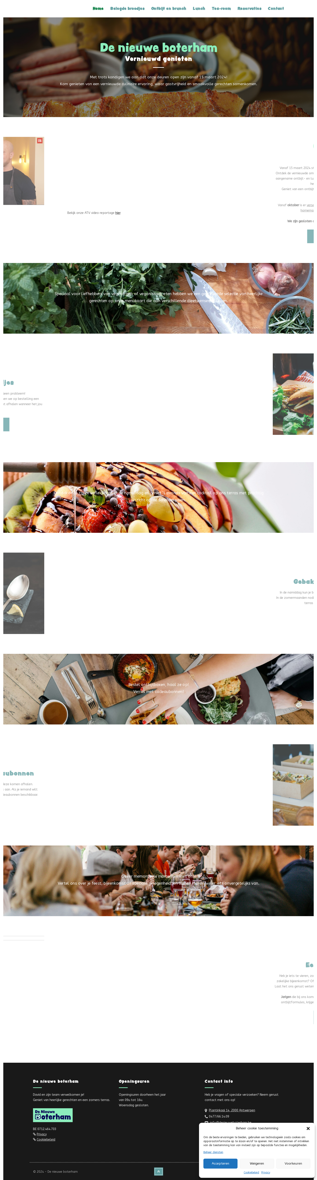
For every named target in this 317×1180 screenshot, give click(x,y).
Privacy (265, 1172)
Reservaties (250, 8)
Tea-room (221, 8)
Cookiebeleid (251, 1172)
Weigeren (257, 1163)
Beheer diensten (213, 1152)
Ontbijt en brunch (168, 8)
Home (98, 8)
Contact (276, 8)
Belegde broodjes (127, 8)
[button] (308, 1128)
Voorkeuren (293, 1163)
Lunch (199, 8)
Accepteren (220, 1163)
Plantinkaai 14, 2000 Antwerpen (232, 1110)
